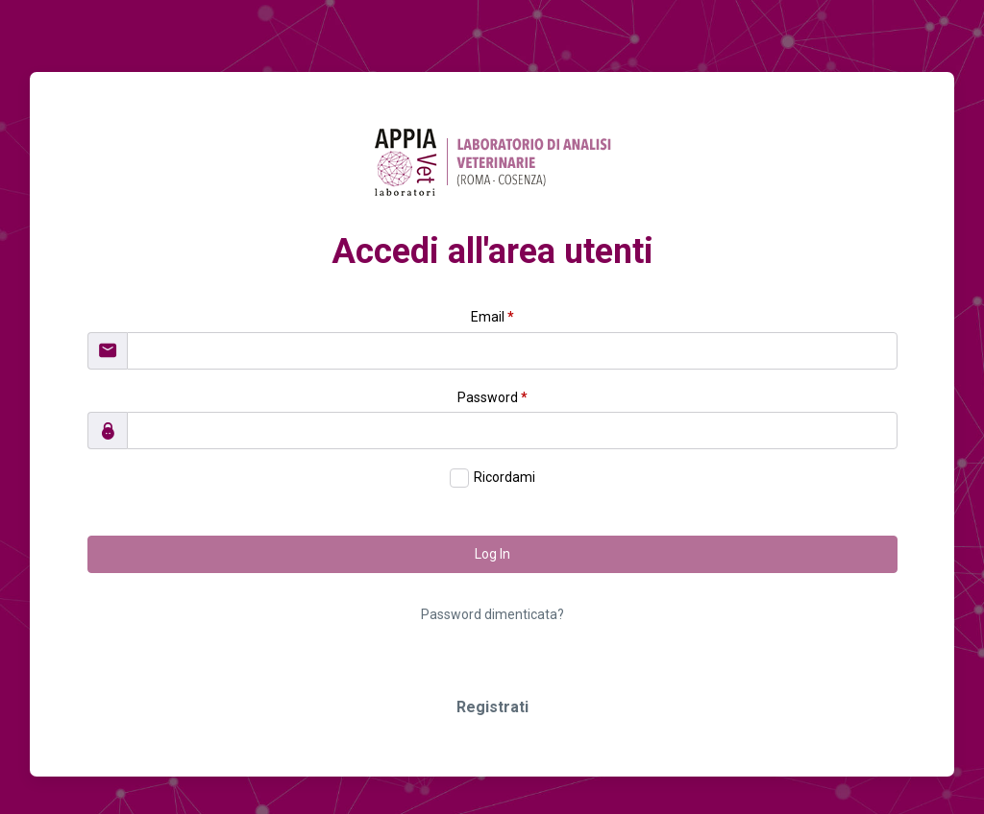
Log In (492, 554)
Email (492, 316)
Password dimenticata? (492, 614)
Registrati (492, 707)
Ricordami (504, 477)
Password (492, 397)
